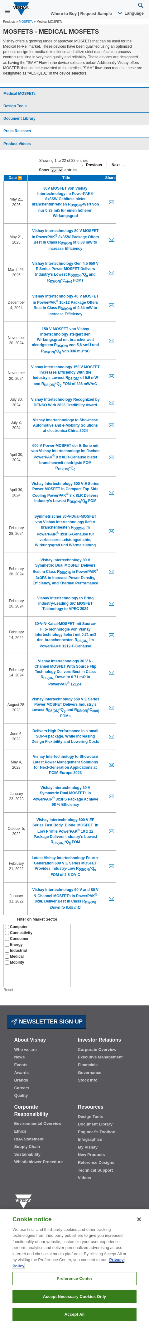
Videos (84, 1177)
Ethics (20, 1131)
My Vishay (88, 1147)
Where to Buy (64, 13)
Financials (88, 1064)
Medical (14, 956)
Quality (21, 1095)
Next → (118, 165)
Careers (21, 1088)
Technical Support (95, 1170)
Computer (16, 927)
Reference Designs (96, 1162)
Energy (14, 944)
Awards (21, 1072)
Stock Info (88, 1080)
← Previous (91, 165)
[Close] (139, 1219)
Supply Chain (27, 1146)
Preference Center (74, 1278)
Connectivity (18, 933)
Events (20, 1064)
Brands (21, 1080)
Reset (8, 990)
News (19, 1057)
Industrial (16, 950)
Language (131, 13)
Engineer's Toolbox (96, 1132)
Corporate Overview (97, 1049)
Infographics (90, 1139)
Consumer (16, 938)
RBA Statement (28, 1139)
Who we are (25, 1049)
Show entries (58, 170)
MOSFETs (26, 21)
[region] (74, 1267)
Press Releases (17, 131)
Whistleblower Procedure (38, 1161)
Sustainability (27, 1154)
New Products (91, 1154)
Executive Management (100, 1057)
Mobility (14, 962)
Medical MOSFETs (19, 93)
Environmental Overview (37, 1123)
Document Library (19, 118)
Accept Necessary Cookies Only (74, 1296)
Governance (89, 1072)
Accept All (74, 1314)
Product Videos (17, 144)
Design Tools (14, 106)
